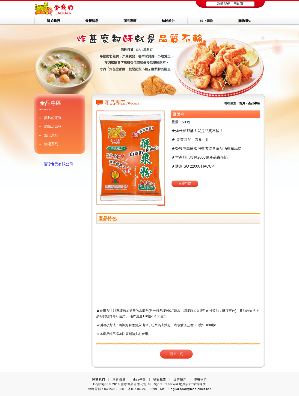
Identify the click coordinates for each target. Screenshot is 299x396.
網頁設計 (185, 384)
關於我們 (98, 379)
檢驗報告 (159, 379)
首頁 (242, 103)
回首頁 (238, 4)
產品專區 (254, 103)
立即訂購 (184, 183)
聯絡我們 (223, 4)
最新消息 (118, 379)
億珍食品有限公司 (58, 164)
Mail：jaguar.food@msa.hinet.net (185, 389)
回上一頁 (176, 354)
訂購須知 (180, 379)
